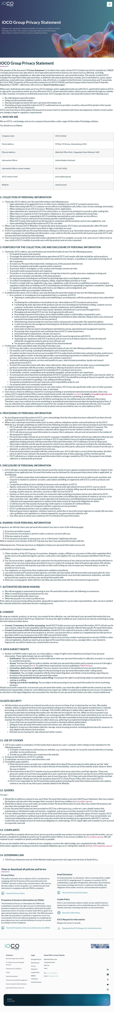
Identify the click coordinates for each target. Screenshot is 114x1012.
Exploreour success (11, 1000)
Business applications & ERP (15, 958)
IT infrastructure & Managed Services (15, 963)
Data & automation (12, 976)
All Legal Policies (36, 959)
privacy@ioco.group (83, 801)
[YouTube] (107, 985)
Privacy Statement (34, 967)
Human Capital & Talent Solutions (16, 984)
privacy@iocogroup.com (101, 394)
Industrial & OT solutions (14, 968)
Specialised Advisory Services (15, 988)
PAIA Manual (86, 665)
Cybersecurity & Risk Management (16, 980)
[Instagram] (107, 990)
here (32, 665)
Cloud (8, 972)
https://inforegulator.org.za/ (100, 846)
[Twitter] (107, 980)
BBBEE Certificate (34, 977)
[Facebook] (107, 975)
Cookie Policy (35, 972)
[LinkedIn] (107, 970)
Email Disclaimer (36, 982)
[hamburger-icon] (109, 4)
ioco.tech (77, 394)
